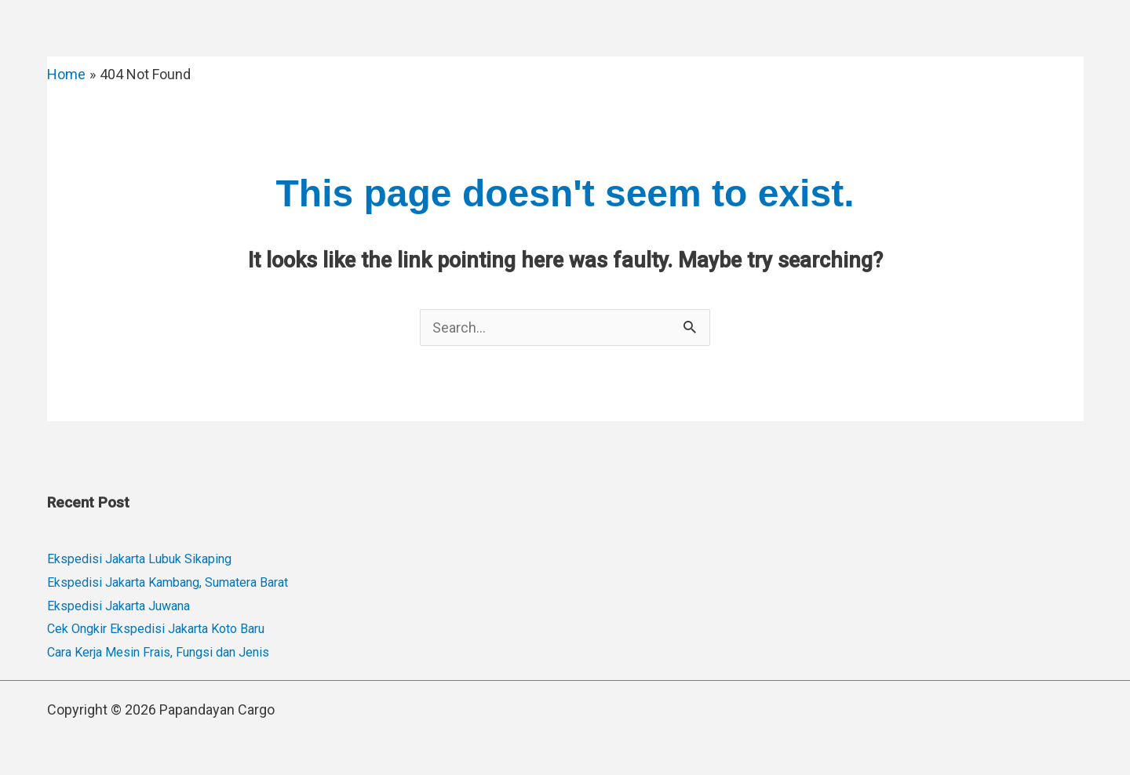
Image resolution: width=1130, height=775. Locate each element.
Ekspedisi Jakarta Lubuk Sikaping (139, 558)
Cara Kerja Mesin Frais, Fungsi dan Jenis (158, 652)
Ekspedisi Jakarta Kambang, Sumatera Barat (167, 582)
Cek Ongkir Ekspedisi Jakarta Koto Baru (155, 628)
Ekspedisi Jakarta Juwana (118, 606)
